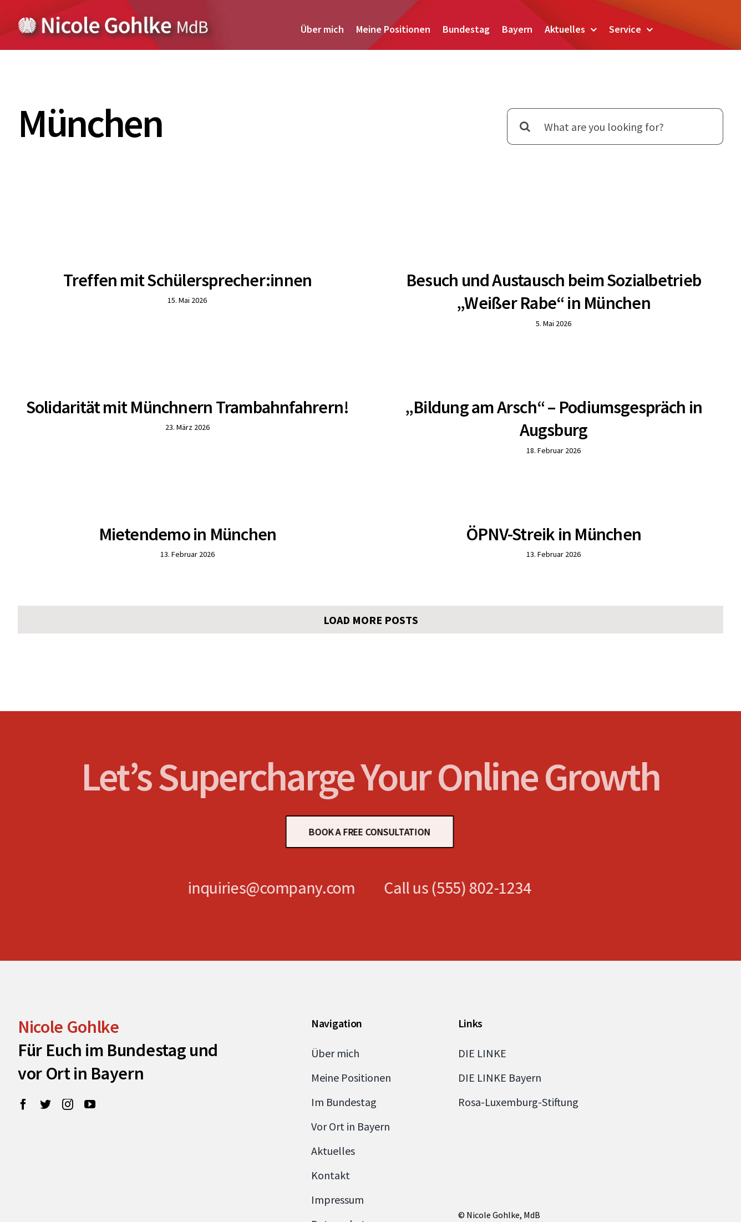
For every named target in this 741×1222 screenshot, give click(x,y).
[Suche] (525, 126)
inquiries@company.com (266, 847)
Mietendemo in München (227, 517)
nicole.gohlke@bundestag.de (513, 1192)
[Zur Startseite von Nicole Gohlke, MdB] (113, 21)
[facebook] (23, 1064)
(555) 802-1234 (476, 847)
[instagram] (67, 1064)
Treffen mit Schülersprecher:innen (187, 280)
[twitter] (45, 1064)
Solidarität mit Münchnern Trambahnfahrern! (265, 387)
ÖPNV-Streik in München (573, 517)
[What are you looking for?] (615, 126)
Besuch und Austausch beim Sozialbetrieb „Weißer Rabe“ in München (534, 292)
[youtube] (89, 1064)
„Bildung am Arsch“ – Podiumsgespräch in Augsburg (495, 422)
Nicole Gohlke (68, 987)
